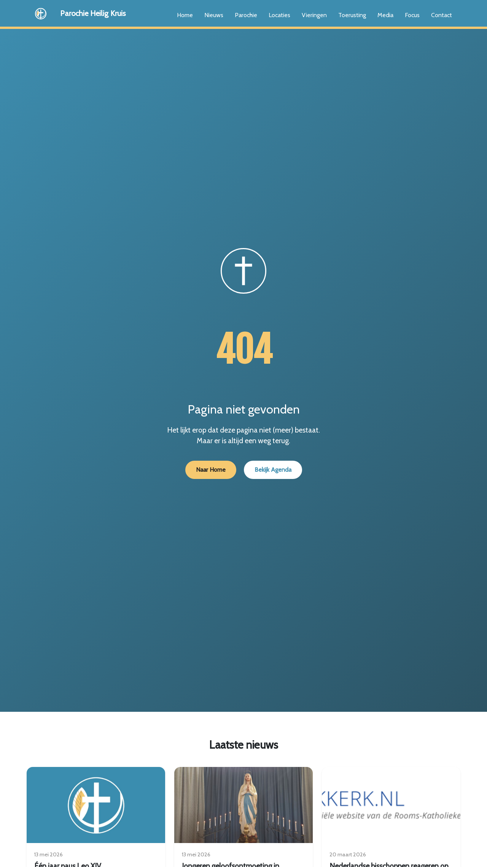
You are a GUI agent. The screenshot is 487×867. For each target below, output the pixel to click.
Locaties (279, 15)
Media (385, 15)
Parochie (246, 15)
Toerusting (352, 15)
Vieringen (314, 15)
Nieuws (213, 15)
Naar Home (211, 469)
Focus (412, 15)
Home (185, 15)
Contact (441, 15)
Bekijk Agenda (273, 469)
